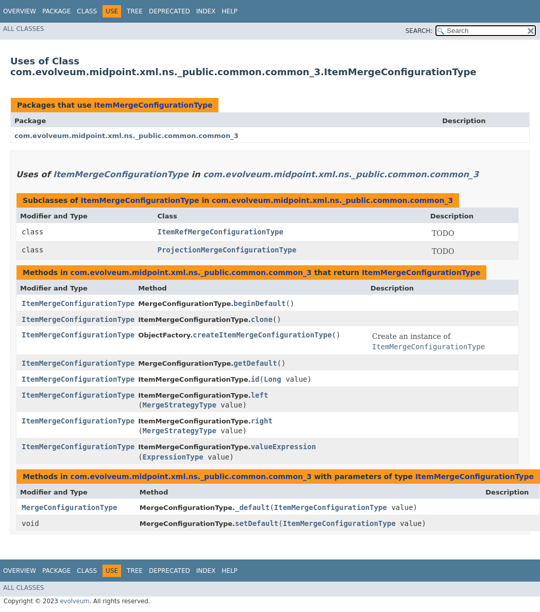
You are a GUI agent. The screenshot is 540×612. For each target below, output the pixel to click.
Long (272, 379)
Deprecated (169, 11)
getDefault (255, 363)
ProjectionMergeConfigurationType (227, 250)
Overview (19, 11)
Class (87, 11)
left (259, 395)
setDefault (256, 523)
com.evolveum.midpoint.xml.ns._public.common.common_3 (126, 136)
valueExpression (283, 447)
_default (252, 507)
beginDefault (259, 303)
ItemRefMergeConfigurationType (220, 232)
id (255, 379)
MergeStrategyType (179, 405)
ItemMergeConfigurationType (153, 105)
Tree (135, 11)
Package (56, 11)
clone (262, 319)
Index (206, 11)
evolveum (74, 601)
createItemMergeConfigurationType (262, 335)
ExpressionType (173, 457)
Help (230, 11)
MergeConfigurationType (69, 507)
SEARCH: (419, 31)
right (262, 421)
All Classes (23, 28)
